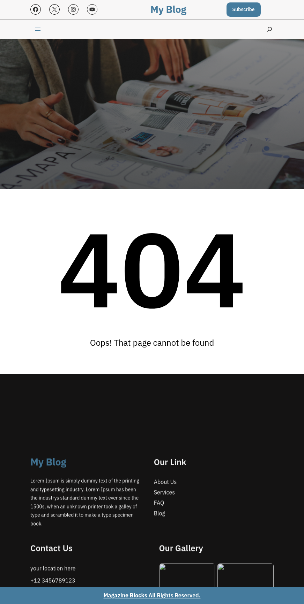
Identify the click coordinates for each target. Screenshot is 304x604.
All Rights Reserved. (152, 595)
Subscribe (243, 9)
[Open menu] (37, 29)
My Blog (168, 9)
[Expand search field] (269, 29)
